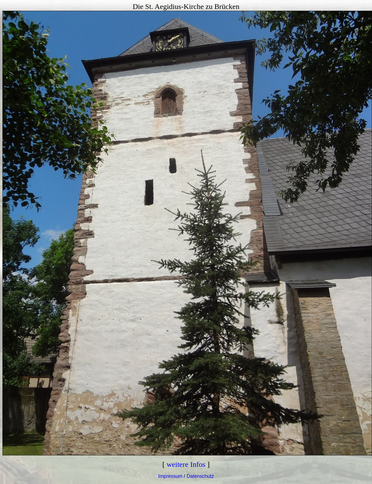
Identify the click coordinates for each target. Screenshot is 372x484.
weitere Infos (186, 464)
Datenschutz (200, 476)
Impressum (170, 476)
